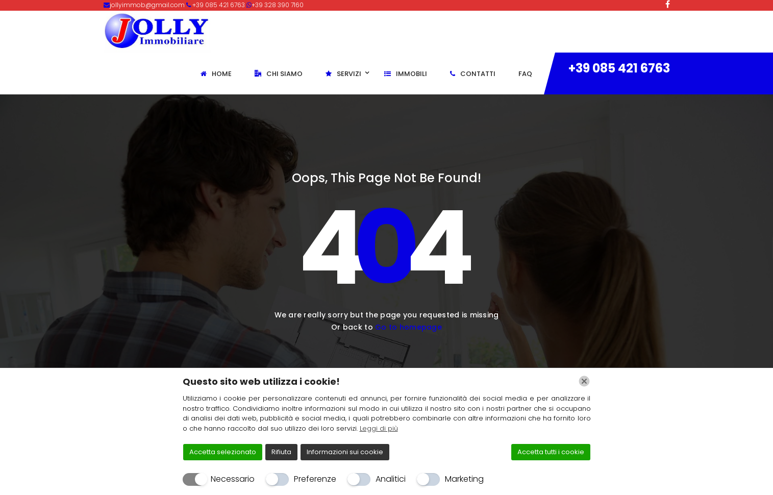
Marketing (464, 479)
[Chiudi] (584, 381)
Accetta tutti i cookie (550, 452)
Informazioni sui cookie (345, 452)
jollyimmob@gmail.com (148, 5)
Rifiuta (281, 452)
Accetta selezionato (222, 452)
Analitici (391, 479)
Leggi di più (379, 428)
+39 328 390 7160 (278, 5)
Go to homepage (408, 327)
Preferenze (315, 479)
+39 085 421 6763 (619, 68)
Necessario (233, 479)
